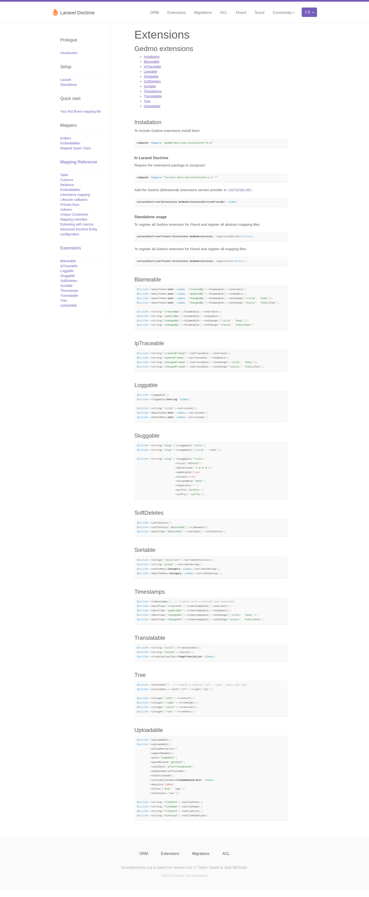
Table (64, 175)
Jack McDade (235, 875)
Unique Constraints (74, 214)
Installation (152, 57)
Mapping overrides (73, 219)
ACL (223, 13)
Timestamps (69, 290)
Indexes (66, 209)
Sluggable (67, 276)
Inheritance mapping (75, 195)
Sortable (66, 286)
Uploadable (68, 305)
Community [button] (282, 13)
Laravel (65, 80)
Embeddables (70, 143)
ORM (154, 13)
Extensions (176, 13)
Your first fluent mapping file (80, 111)
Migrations (203, 13)
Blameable (68, 261)
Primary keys (69, 204)
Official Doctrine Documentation (184, 883)
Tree (63, 300)
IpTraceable (68, 266)
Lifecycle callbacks (74, 200)
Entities (65, 138)
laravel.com (183, 875)
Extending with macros (76, 224)
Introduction (68, 53)
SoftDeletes (68, 281)
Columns (66, 180)
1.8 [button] (308, 12)
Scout (259, 13)
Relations (67, 185)
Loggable (67, 271)
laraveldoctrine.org (136, 875)
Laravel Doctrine (73, 12)
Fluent (241, 13)
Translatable (69, 295)
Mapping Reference (78, 162)
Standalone (68, 85)
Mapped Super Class (75, 148)
